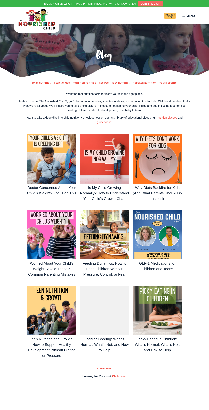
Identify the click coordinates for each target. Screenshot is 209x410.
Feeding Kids (62, 83)
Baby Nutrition (41, 83)
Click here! (119, 376)
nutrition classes (167, 117)
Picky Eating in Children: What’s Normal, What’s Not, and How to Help (157, 344)
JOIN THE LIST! (151, 4)
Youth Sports (168, 83)
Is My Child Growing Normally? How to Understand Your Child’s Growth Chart (104, 193)
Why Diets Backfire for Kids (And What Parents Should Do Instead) (157, 193)
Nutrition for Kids (84, 83)
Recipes (104, 83)
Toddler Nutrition (145, 83)
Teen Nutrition (121, 83)
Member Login (170, 16)
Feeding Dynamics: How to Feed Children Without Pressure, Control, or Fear (104, 268)
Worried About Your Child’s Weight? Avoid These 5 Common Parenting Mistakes (51, 268)
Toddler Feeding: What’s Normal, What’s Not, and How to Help (104, 344)
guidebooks (104, 122)
